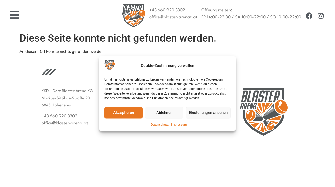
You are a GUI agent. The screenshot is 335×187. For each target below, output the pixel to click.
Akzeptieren (123, 112)
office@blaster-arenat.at (173, 17)
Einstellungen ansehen (208, 112)
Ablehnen (164, 112)
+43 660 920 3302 (167, 10)
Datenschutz (160, 124)
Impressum (179, 124)
